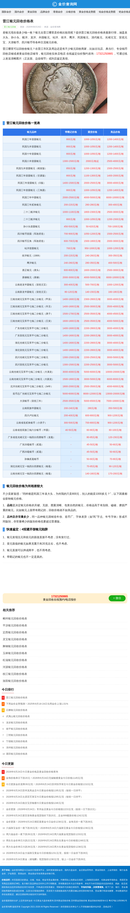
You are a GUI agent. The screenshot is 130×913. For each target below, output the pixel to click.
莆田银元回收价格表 (16, 753)
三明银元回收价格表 (16, 735)
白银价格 (70, 11)
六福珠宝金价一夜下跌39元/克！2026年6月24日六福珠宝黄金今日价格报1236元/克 (49, 828)
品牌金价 (45, 11)
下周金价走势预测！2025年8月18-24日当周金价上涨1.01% (37, 703)
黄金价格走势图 (87, 11)
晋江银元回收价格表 (16, 697)
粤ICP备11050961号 (118, 900)
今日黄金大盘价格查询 (43, 900)
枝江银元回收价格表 (15, 673)
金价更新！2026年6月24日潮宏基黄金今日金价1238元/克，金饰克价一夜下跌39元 (49, 821)
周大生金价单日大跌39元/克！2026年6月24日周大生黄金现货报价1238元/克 (46, 846)
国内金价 (19, 11)
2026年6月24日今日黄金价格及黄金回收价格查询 (32, 771)
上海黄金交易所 (76, 880)
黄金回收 (32, 11)
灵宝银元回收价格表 (15, 639)
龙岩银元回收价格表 (16, 722)
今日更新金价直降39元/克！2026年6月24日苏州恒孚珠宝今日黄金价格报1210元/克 (49, 784)
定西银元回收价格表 (15, 632)
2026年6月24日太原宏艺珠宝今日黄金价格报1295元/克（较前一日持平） (44, 796)
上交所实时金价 (25, 900)
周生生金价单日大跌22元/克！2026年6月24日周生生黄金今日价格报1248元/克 (47, 840)
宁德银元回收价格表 (16, 741)
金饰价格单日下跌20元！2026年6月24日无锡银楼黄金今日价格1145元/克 (44, 778)
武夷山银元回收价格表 (18, 716)
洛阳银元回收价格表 (15, 680)
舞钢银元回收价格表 (15, 646)
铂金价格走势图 (107, 11)
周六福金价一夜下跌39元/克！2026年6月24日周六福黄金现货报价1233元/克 (46, 834)
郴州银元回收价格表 (15, 618)
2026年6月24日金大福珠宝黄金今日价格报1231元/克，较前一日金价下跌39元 (47, 853)
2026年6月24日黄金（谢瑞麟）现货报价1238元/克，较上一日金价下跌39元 (45, 859)
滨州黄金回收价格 (79, 900)
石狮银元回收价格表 (16, 710)
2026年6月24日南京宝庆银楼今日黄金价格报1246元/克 (35, 803)
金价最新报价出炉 (10, 900)
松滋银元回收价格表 (15, 660)
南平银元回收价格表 (16, 728)
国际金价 (6, 11)
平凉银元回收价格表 (15, 625)
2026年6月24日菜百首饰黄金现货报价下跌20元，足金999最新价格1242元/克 (46, 815)
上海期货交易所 (92, 880)
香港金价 (58, 11)
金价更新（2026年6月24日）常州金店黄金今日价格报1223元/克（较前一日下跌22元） (51, 809)
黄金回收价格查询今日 (98, 900)
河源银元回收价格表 (15, 667)
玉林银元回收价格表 (15, 653)
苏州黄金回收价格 (62, 900)
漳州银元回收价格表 (16, 747)
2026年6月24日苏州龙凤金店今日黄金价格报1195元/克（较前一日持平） (44, 790)
